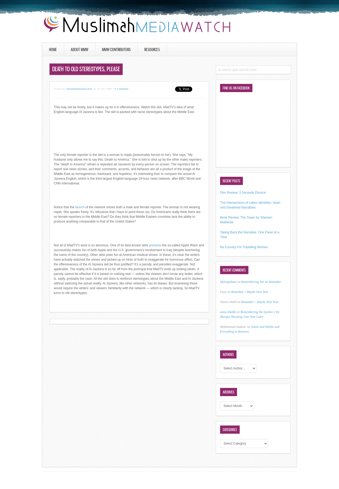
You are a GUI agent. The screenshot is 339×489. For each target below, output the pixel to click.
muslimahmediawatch (79, 88)
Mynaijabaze (228, 282)
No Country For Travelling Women (244, 247)
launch (79, 207)
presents (155, 245)
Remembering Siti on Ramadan (261, 282)
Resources (152, 49)
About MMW (79, 49)
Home (53, 49)
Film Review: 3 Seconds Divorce (243, 192)
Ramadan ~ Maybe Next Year (250, 292)
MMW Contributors (116, 49)
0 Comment (121, 88)
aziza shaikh (228, 312)
